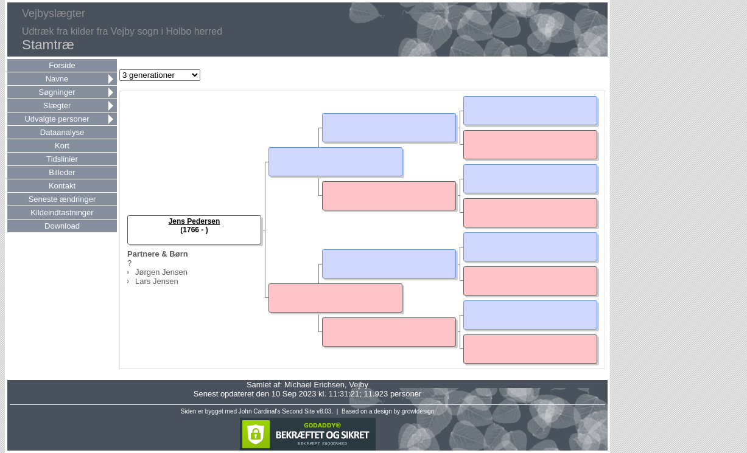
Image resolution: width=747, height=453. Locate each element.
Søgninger (57, 92)
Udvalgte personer (56, 118)
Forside (62, 65)
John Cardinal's (260, 411)
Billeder (62, 172)
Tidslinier (62, 159)
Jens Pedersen (194, 221)
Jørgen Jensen (161, 272)
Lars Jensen (156, 281)
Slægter (57, 105)
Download (62, 225)
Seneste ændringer (62, 199)
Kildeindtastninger (61, 212)
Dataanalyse (62, 132)
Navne (57, 78)
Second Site (298, 411)
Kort (62, 145)
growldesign (418, 411)
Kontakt (62, 185)
